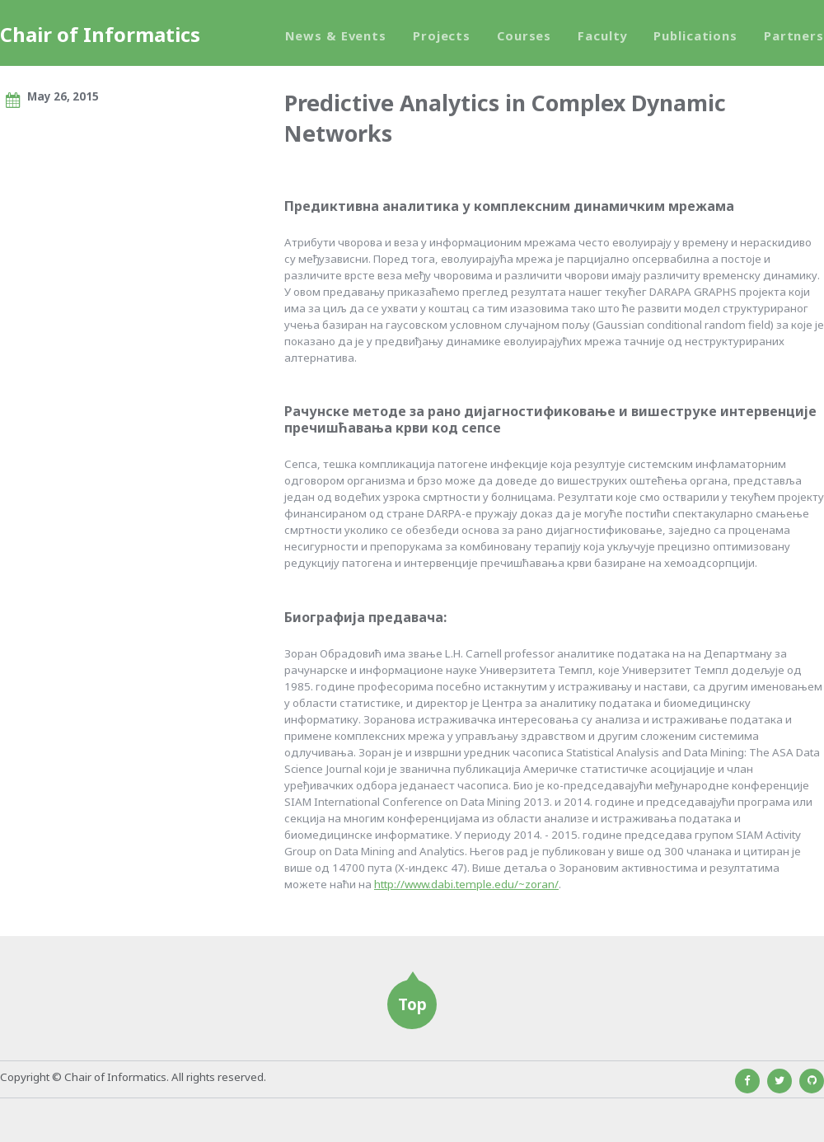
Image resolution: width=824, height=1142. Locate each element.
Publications (695, 35)
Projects (442, 35)
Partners (794, 35)
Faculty (602, 35)
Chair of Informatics (100, 34)
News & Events (335, 35)
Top (412, 1004)
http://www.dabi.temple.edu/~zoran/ (466, 884)
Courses (524, 35)
